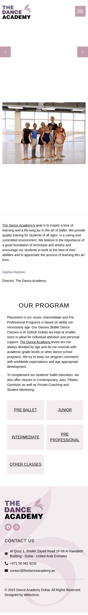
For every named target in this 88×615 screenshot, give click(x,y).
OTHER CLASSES (25, 464)
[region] (44, 52)
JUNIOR (65, 410)
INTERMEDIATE (25, 437)
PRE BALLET (25, 410)
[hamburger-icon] (80, 11)
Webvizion (31, 595)
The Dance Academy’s (18, 225)
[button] (5, 51)
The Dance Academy (35, 342)
